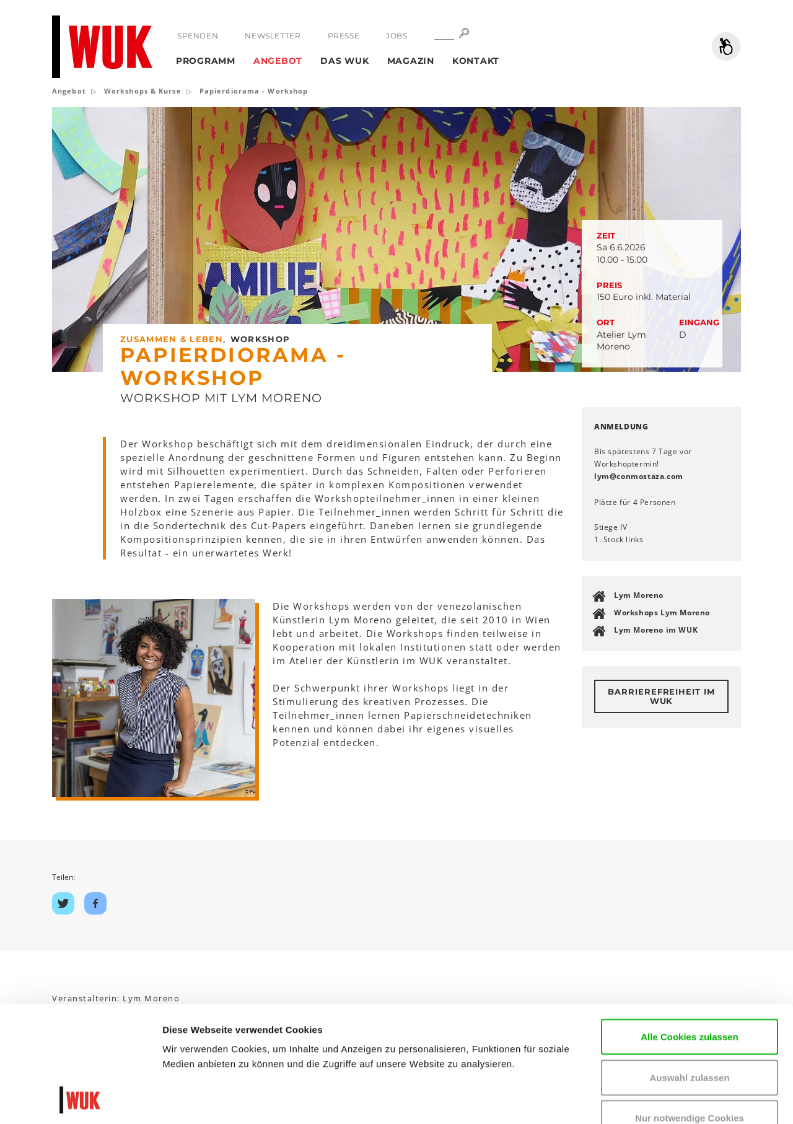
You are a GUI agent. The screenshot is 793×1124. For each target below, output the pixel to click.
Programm (205, 60)
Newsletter (272, 35)
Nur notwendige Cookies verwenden (689, 1016)
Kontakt (475, 60)
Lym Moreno (639, 595)
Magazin (410, 60)
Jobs (396, 35)
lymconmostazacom (638, 476)
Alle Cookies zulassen (689, 928)
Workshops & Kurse (143, 90)
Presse (344, 35)
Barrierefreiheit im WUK (662, 696)
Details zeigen (193, 1099)
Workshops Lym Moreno (662, 612)
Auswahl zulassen (689, 969)
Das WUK (344, 60)
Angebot (277, 60)
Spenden (197, 35)
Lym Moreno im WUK (656, 630)
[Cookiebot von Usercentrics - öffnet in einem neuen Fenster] (80, 1100)
